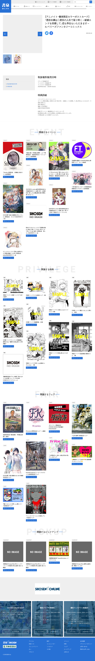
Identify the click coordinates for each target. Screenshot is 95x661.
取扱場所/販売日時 (12, 84)
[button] (5, 34)
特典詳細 (9, 86)
